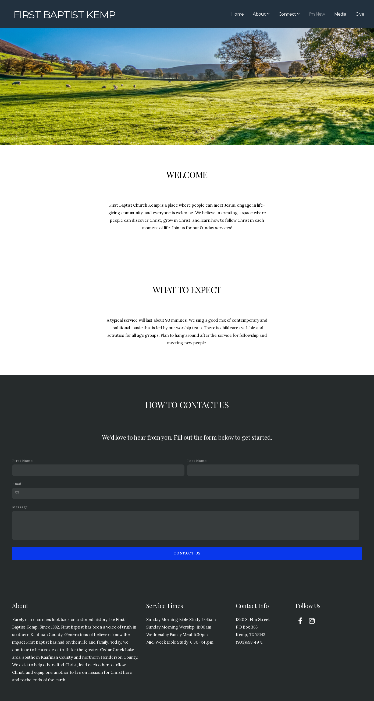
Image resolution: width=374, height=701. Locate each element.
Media (340, 14)
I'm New (317, 14)
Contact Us (187, 553)
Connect (289, 14)
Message (20, 507)
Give (359, 14)
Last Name (196, 460)
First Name (22, 460)
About (261, 14)
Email (17, 483)
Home (237, 14)
